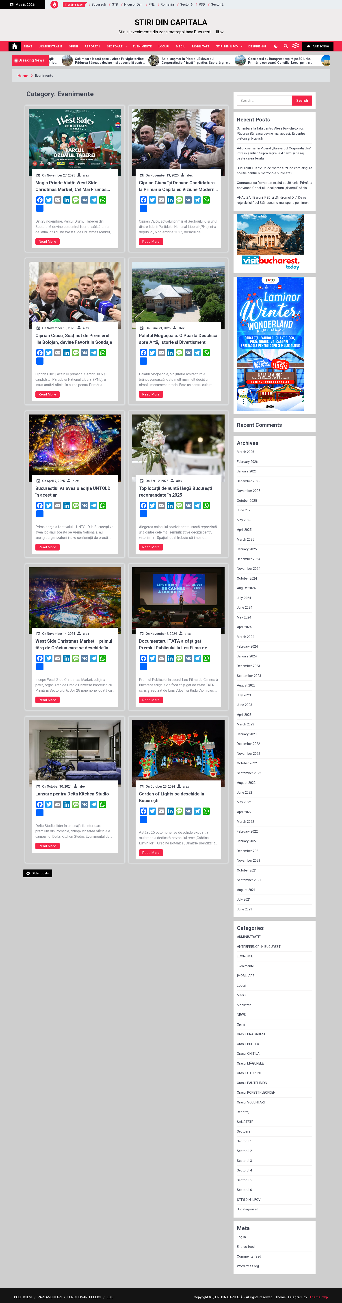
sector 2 (217, 4)
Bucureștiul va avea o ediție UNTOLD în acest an (72, 492)
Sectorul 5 (244, 1180)
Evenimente (142, 46)
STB (115, 4)
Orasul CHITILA (248, 1054)
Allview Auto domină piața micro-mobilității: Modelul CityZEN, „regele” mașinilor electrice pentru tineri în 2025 (65, 61)
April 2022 (244, 812)
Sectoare (115, 46)
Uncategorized (247, 1209)
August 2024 (246, 588)
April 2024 (244, 627)
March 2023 (245, 724)
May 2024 (244, 617)
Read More (47, 241)
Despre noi (257, 46)
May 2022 (244, 802)
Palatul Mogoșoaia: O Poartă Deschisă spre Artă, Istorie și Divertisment (178, 339)
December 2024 (248, 559)
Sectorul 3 (244, 1161)
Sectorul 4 (244, 1170)
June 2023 (244, 705)
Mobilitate (200, 46)
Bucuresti (99, 4)
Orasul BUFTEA (248, 1044)
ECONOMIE (245, 956)
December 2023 (248, 666)
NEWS (28, 46)
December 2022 (248, 744)
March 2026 (245, 452)
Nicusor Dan (133, 4)
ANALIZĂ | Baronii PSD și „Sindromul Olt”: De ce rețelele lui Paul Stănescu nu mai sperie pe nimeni (273, 200)
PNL (151, 4)
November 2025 (248, 491)
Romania (167, 4)
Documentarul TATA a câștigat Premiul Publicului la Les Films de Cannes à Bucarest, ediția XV (173, 644)
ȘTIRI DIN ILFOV (227, 46)
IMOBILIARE (245, 976)
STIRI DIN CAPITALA (171, 22)
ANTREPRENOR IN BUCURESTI (259, 947)
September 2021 (249, 880)
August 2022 (246, 783)
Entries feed (246, 1247)
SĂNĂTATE (245, 1122)
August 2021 (246, 890)
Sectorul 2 (244, 1151)
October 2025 (247, 501)
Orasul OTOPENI (249, 1073)
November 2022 (248, 754)
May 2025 (244, 520)
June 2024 (244, 608)
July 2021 (244, 899)
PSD (202, 4)
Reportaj (92, 46)
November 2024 (248, 569)
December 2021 (248, 851)
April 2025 (244, 530)
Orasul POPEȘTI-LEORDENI (256, 1092)
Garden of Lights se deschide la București (171, 797)
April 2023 (244, 715)
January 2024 (247, 656)
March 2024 (245, 637)
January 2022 (247, 841)
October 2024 (247, 578)
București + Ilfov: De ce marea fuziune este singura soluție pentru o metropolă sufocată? (274, 170)
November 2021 (248, 861)
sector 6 (186, 4)
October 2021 (247, 870)
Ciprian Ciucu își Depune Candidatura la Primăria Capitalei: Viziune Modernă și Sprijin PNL (178, 186)
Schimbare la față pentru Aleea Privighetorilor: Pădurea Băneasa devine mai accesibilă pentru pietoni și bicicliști (152, 61)
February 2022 (247, 831)
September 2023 (249, 676)
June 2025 (244, 510)
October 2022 (247, 763)
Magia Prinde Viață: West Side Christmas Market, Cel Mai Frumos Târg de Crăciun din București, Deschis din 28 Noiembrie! (71, 186)
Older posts (40, 873)
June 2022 (244, 793)
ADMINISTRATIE (50, 46)
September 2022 (249, 773)
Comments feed (249, 1256)
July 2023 (244, 695)
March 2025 (245, 540)
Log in (241, 1237)
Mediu (180, 46)
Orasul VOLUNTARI (251, 1102)
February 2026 (247, 462)
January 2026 (247, 471)
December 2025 (248, 481)
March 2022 (245, 822)
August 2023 (246, 685)
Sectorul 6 (244, 1190)
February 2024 (247, 646)
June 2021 (244, 909)
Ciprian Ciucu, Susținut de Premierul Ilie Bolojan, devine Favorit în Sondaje (73, 339)
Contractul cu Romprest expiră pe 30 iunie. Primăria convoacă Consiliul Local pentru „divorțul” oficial (274, 185)
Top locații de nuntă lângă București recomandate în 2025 (175, 492)
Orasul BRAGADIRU (251, 1034)
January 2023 (247, 734)
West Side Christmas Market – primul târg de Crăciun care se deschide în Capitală (73, 644)
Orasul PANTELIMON (252, 1083)
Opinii (73, 46)
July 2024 (244, 598)
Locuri (163, 46)
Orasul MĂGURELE (250, 1063)
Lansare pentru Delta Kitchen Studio (72, 794)
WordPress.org (248, 1266)
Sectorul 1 (244, 1141)
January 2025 (247, 549)
